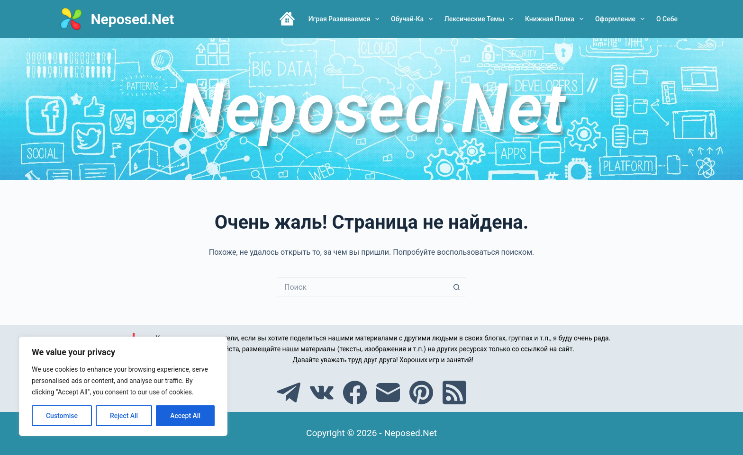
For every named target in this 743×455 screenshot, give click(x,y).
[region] (123, 386)
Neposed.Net (132, 19)
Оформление (621, 19)
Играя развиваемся (345, 19)
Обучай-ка (413, 19)
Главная (287, 19)
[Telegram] (288, 392)
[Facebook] (355, 392)
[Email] (388, 392)
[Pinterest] (421, 392)
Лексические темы (480, 19)
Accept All (185, 415)
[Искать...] (362, 286)
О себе (667, 19)
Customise (62, 415)
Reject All (124, 415)
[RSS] (454, 392)
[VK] (322, 392)
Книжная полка (556, 19)
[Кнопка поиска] (456, 286)
